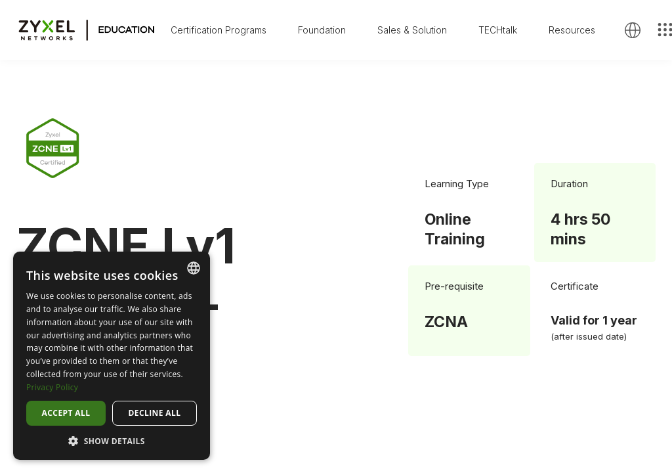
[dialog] (111, 356)
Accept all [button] (66, 412)
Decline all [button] (155, 412)
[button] (111, 440)
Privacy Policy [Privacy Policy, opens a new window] (52, 387)
